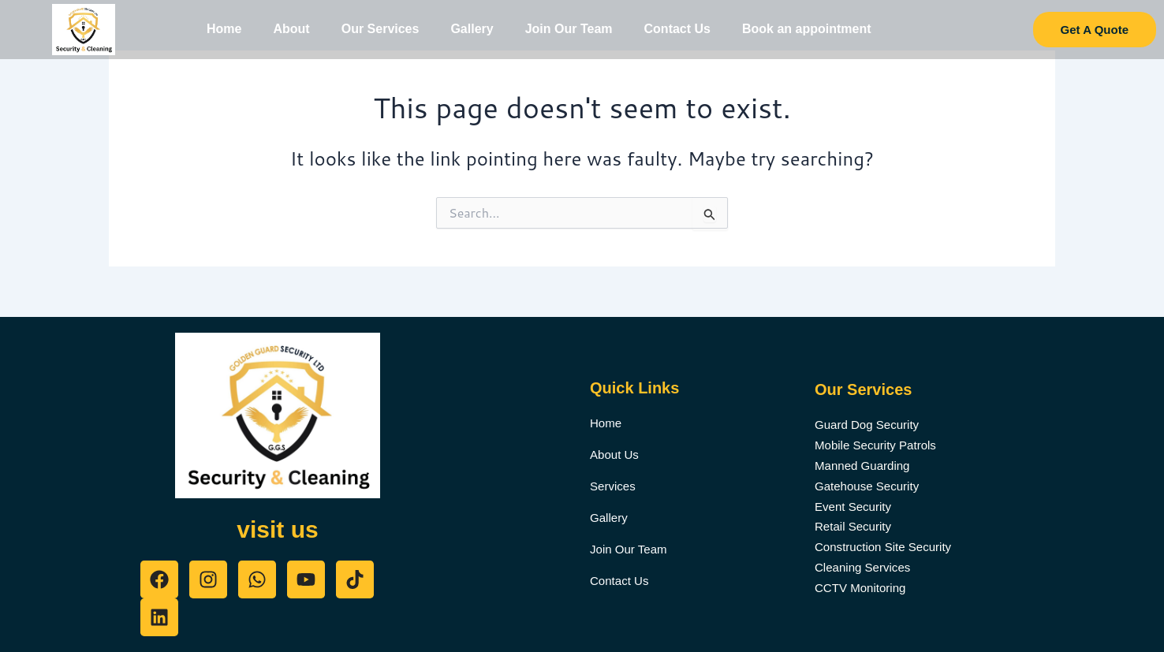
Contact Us (677, 28)
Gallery (471, 28)
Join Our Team (569, 28)
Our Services (380, 28)
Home (224, 28)
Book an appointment (806, 28)
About (291, 28)
